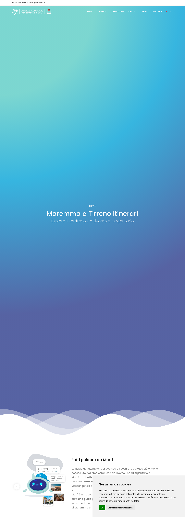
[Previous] (17, 487)
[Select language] (168, 11)
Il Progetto (117, 11)
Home (89, 11)
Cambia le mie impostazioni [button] (120, 508)
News (144, 11)
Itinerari (101, 11)
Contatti (157, 11)
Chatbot (133, 11)
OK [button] (102, 508)
